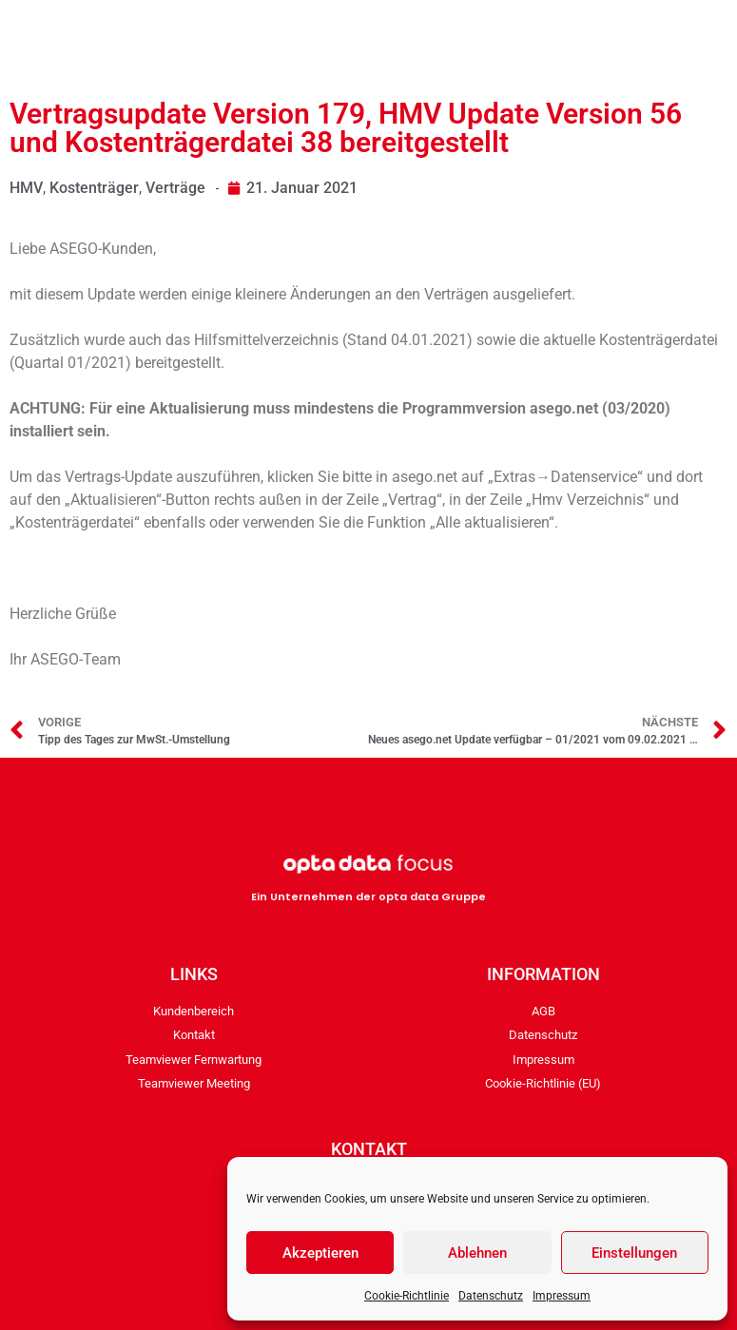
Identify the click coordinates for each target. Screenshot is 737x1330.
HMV (26, 188)
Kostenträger (94, 188)
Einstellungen (634, 1253)
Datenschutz (490, 1295)
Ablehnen (477, 1253)
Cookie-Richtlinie (406, 1295)
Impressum (562, 1295)
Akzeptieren (320, 1253)
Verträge (175, 188)
